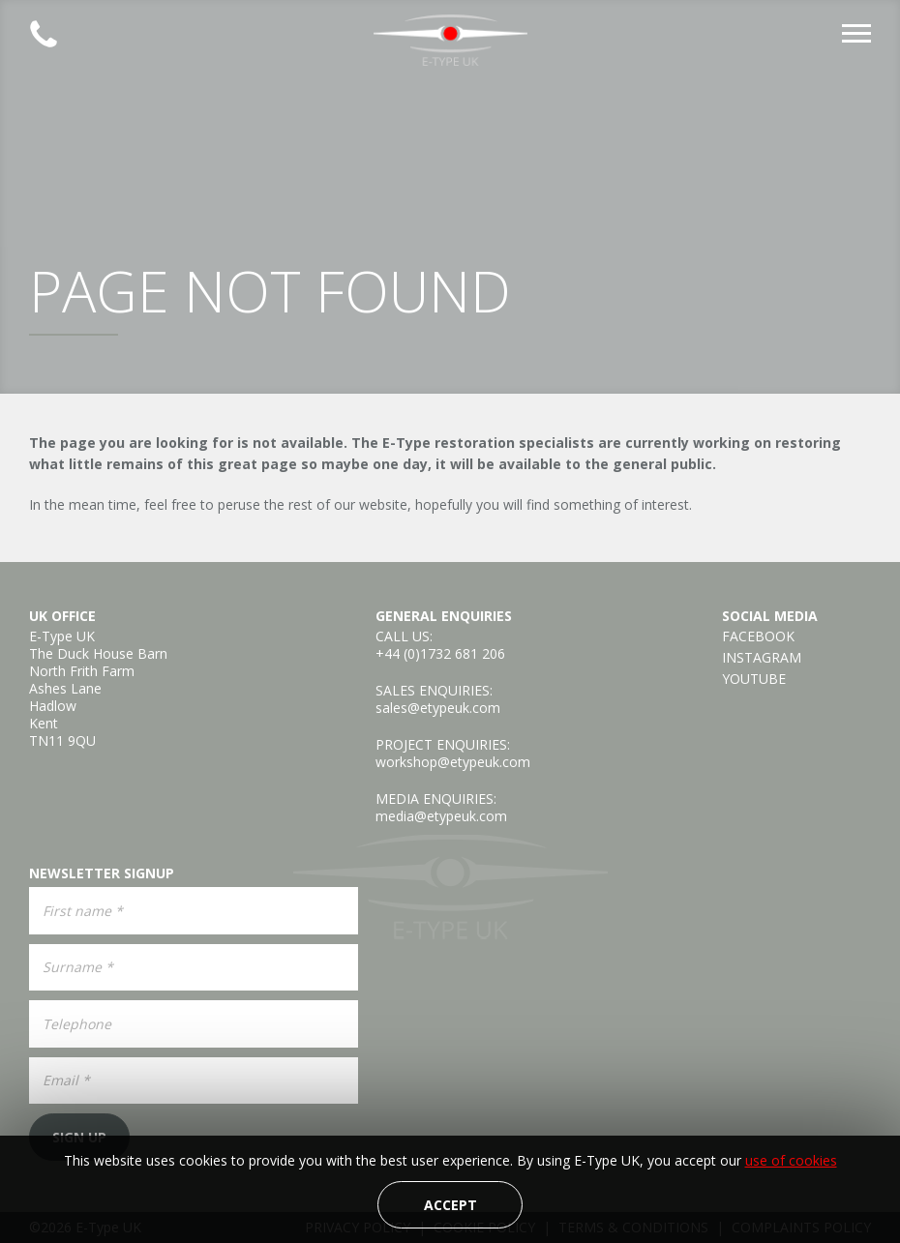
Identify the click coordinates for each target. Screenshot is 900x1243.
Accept (450, 1205)
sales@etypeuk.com (437, 707)
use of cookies (791, 1160)
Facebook (758, 636)
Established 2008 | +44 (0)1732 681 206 (43, 33)
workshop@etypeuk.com (452, 762)
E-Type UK (450, 40)
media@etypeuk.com (441, 816)
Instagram (761, 657)
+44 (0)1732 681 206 (440, 653)
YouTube (754, 679)
